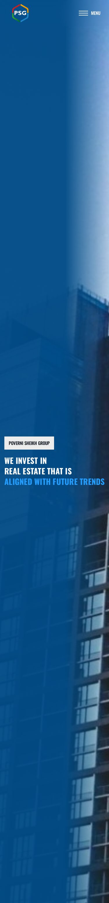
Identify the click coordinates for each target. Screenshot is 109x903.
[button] (29, 443)
